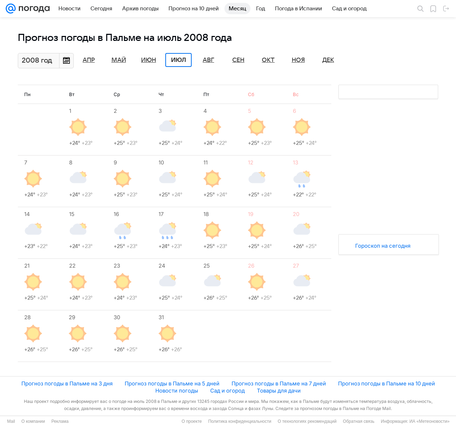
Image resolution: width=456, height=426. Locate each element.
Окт (268, 60)
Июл (178, 60)
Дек (328, 60)
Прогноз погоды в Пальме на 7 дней (279, 383)
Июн (148, 60)
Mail (11, 421)
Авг (208, 60)
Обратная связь (358, 421)
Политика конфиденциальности (239, 421)
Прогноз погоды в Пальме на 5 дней (172, 383)
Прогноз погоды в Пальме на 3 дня (67, 383)
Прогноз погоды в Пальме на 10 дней (386, 383)
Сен (238, 60)
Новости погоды (176, 390)
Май (119, 60)
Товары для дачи (279, 390)
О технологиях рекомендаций (307, 421)
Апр (89, 60)
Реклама (59, 421)
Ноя (298, 60)
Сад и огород (227, 390)
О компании (33, 421)
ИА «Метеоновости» (429, 421)
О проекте (192, 421)
